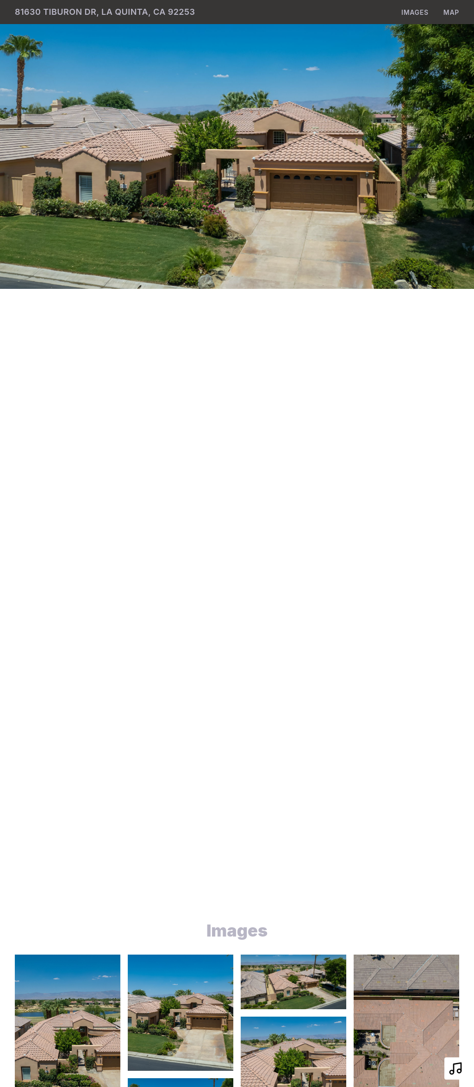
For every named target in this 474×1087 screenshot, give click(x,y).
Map (451, 12)
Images (415, 12)
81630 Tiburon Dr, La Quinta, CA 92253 (105, 12)
